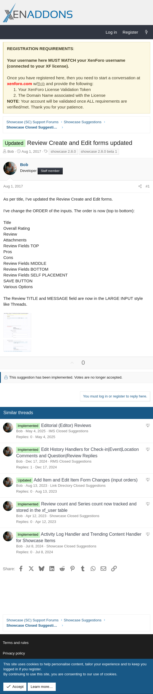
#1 (148, 186)
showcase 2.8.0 (63, 151)
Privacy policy (14, 653)
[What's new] (146, 32)
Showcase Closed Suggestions (74, 516)
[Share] (140, 186)
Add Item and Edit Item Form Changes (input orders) (86, 480)
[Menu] (7, 32)
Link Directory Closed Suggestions (78, 485)
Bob (41, 83)
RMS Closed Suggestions (70, 461)
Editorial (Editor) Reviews (66, 425)
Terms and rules (15, 643)
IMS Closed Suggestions (68, 431)
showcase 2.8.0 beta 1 (99, 151)
